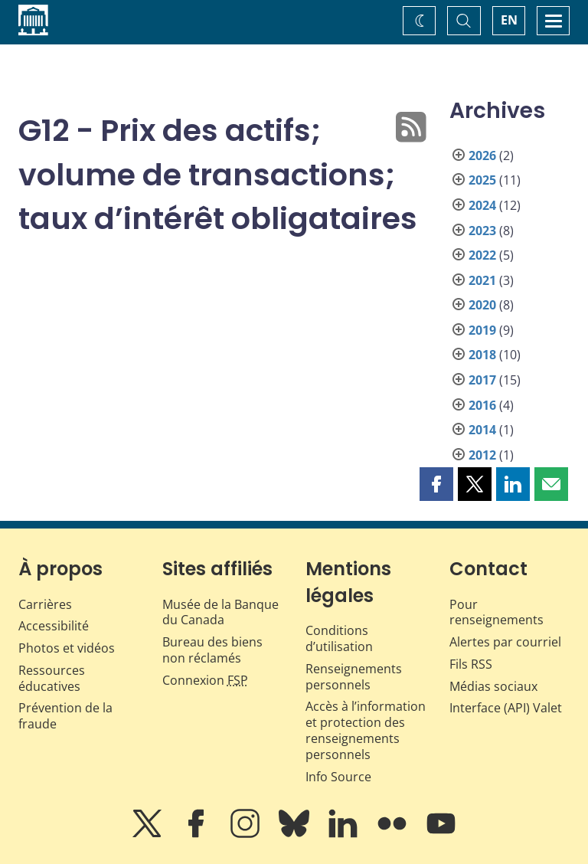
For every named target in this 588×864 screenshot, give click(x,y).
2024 (482, 205)
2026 (482, 155)
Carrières (45, 604)
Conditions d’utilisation (339, 638)
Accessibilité (53, 625)
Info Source (338, 776)
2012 (482, 455)
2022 (482, 255)
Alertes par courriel (505, 641)
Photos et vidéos (66, 648)
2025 (482, 180)
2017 (482, 379)
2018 (482, 354)
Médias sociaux (493, 686)
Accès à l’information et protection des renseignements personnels (365, 730)
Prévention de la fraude (65, 715)
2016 (482, 405)
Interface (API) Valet (505, 707)
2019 (482, 330)
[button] (436, 484)
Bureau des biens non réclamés (212, 649)
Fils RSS (470, 664)
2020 (482, 304)
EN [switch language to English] (509, 19)
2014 (482, 429)
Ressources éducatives (51, 678)
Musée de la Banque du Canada (220, 612)
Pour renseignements (496, 612)
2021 (482, 280)
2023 (482, 230)
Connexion (205, 680)
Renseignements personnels (353, 676)
